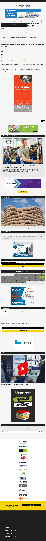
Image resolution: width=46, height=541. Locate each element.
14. (10, 278)
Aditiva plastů (33, 234)
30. (23, 282)
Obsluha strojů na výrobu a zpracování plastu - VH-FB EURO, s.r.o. (15, 323)
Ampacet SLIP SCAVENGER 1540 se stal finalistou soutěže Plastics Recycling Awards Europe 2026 (20, 228)
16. (23, 278)
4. (35, 275)
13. (4, 278)
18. (35, 278)
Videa (24, 25)
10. (29, 277)
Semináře (22, 25)
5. (41, 275)
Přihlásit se (36, 1)
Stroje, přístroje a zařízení (25, 234)
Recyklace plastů (5, 238)
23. (23, 280)
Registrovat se (30, 1)
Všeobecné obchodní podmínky (10, 536)
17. (29, 278)
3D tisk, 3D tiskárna (38, 236)
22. (16, 280)
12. (41, 277)
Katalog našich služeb (8, 523)
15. (16, 278)
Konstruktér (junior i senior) (7, 319)
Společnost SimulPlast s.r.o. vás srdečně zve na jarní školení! (14, 384)
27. (4, 282)
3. (29, 275)
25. (35, 280)
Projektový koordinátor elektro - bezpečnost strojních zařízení (14, 311)
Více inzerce (23, 263)
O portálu (6, 515)
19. (41, 278)
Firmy (7, 25)
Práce (26, 25)
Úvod (2, 21)
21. (10, 280)
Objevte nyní (31, 505)
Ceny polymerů (12, 25)
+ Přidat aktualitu (23, 191)
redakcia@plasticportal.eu (26, 60)
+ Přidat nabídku (23, 330)
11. (35, 277)
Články (14, 25)
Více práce (23, 328)
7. (10, 277)
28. (10, 282)
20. (4, 280)
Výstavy (19, 25)
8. (16, 277)
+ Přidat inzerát (23, 266)
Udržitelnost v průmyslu (6, 234)
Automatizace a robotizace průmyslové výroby (25, 236)
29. (16, 282)
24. (29, 280)
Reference (6, 517)
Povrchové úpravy (15, 234)
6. (4, 277)
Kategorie (5, 25)
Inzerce (10, 25)
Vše (8, 262)
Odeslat (41, 431)
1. (16, 275)
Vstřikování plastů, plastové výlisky (8, 236)
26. (41, 280)
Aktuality (17, 25)
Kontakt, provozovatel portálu (10, 530)
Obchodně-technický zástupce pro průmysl (10, 315)
